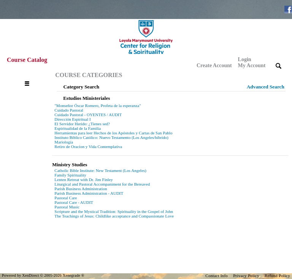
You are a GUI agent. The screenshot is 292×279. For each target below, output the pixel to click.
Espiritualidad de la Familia (77, 128)
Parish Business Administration (80, 188)
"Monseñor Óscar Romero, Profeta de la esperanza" (97, 105)
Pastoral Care (65, 197)
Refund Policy (277, 275)
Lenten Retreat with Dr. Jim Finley (83, 179)
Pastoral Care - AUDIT (73, 202)
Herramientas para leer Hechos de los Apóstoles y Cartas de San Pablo (113, 133)
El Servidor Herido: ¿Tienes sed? (82, 123)
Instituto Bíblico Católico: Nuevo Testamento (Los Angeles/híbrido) (111, 137)
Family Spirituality (70, 175)
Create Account (214, 65)
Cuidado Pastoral (68, 110)
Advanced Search (265, 87)
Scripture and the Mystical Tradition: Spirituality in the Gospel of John (113, 211)
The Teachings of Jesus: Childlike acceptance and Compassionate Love (114, 216)
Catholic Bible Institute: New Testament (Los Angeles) (100, 170)
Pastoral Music (66, 207)
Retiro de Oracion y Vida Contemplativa (88, 146)
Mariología (63, 142)
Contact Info (216, 275)
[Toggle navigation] (29, 75)
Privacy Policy (246, 275)
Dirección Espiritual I (72, 119)
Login (252, 62)
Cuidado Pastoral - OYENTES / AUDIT (88, 114)
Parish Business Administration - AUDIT (88, 193)
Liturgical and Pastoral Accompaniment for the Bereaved (102, 184)
